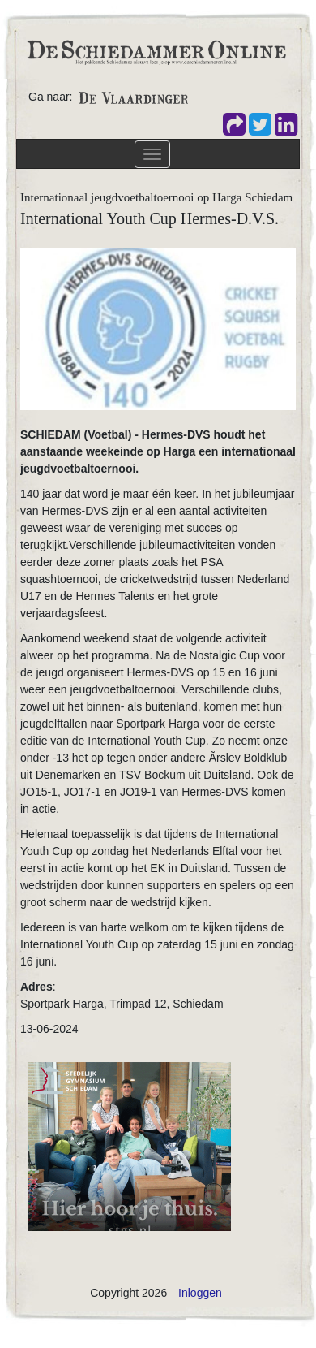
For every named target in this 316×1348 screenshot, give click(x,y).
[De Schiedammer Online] (156, 51)
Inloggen (200, 1292)
